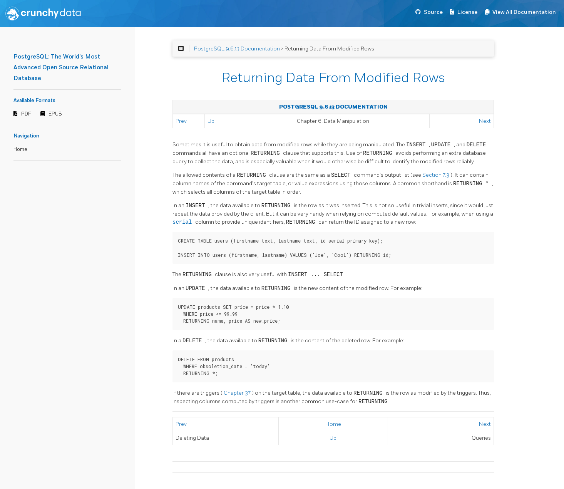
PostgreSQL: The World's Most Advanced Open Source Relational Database (61, 67)
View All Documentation (524, 12)
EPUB (55, 114)
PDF (26, 114)
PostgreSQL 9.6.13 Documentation (237, 48)
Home (20, 149)
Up (211, 121)
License (467, 12)
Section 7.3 (436, 175)
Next (485, 121)
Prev (181, 121)
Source (433, 12)
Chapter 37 (238, 393)
